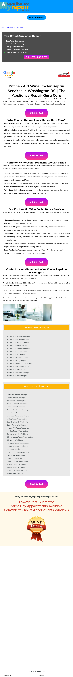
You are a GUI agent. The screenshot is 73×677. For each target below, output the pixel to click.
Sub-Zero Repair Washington (18, 422)
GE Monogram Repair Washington (20, 437)
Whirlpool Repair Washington (18, 416)
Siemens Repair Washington (17, 461)
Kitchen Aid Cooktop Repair (17, 351)
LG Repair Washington (15, 449)
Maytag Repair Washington (17, 431)
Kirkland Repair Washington (17, 464)
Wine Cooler (19, 27)
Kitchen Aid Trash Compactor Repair (20, 363)
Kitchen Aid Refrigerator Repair (18, 336)
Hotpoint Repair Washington (17, 395)
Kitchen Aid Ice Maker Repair (17, 357)
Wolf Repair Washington (16, 413)
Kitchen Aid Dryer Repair (16, 370)
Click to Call (36, 113)
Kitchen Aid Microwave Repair (18, 367)
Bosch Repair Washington (17, 407)
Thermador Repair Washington (18, 410)
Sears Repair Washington (16, 425)
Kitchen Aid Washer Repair (17, 376)
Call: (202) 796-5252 (36, 57)
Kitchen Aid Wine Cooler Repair (18, 339)
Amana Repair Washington (17, 404)
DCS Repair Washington (16, 455)
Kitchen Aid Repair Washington (18, 428)
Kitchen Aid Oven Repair (16, 354)
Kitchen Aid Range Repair (16, 360)
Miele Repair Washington (16, 473)
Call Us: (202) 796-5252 (36, 17)
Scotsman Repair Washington (18, 452)
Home (2, 27)
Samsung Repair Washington (18, 434)
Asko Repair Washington (16, 401)
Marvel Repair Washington (17, 467)
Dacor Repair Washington (16, 398)
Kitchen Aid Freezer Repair (17, 345)
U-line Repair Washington (16, 458)
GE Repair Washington (15, 440)
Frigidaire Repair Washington (18, 446)
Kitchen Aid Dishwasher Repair (18, 348)
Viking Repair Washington (17, 419)
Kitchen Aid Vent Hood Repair (18, 342)
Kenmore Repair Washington (18, 443)
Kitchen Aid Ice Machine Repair (18, 373)
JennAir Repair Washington (17, 470)
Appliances (10, 27)
